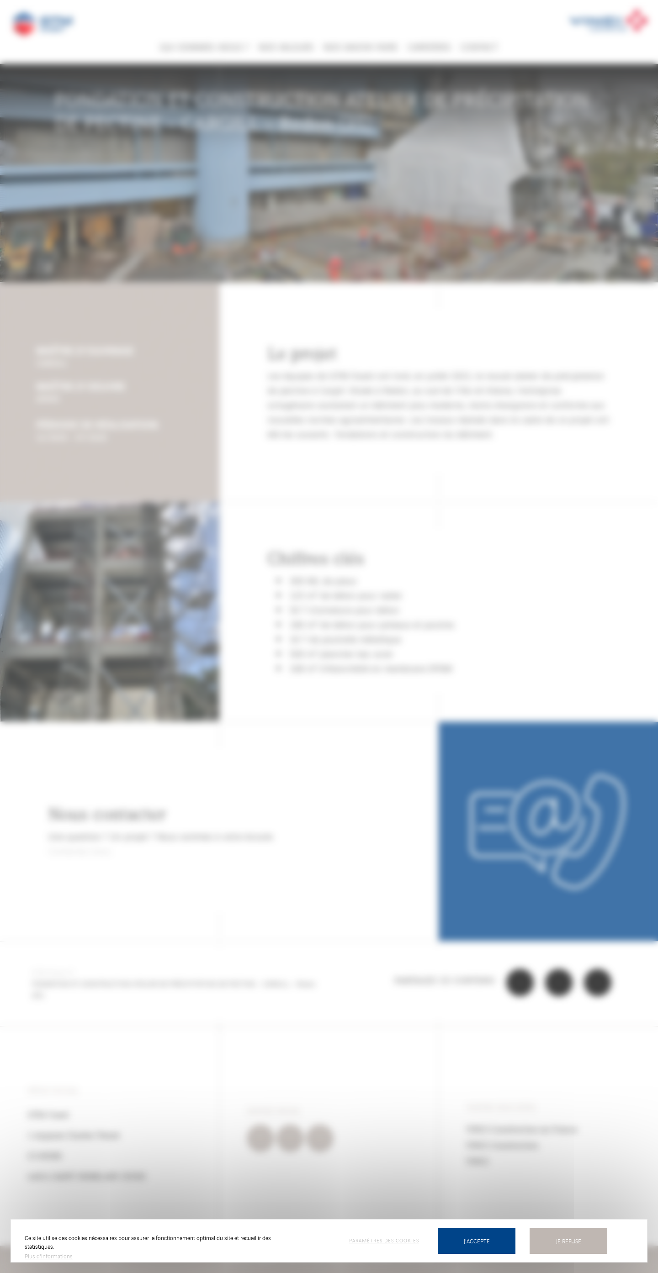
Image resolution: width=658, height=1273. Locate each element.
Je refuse (568, 1240)
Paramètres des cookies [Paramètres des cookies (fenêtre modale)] (384, 1240)
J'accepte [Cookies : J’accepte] (477, 1240)
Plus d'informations (49, 1256)
